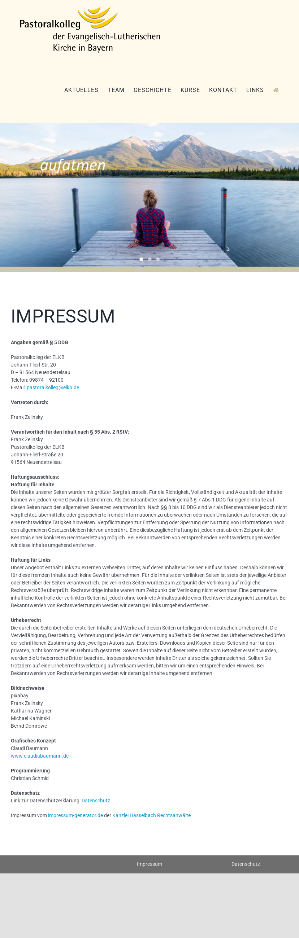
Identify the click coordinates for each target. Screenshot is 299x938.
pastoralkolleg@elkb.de (53, 387)
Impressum (149, 864)
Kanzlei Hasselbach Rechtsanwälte (151, 815)
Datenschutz (96, 800)
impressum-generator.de (75, 815)
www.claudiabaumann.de (40, 756)
